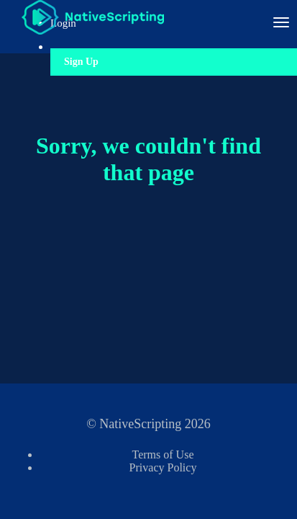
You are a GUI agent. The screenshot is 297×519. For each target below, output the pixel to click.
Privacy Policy (163, 467)
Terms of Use (163, 454)
